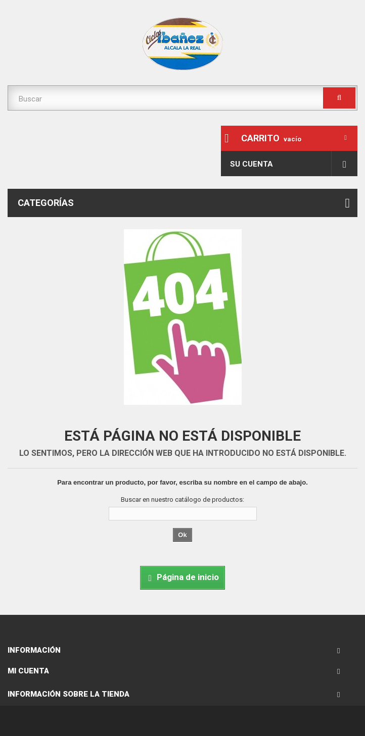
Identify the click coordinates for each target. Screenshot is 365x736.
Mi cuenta (28, 670)
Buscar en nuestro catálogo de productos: (182, 499)
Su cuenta (251, 164)
